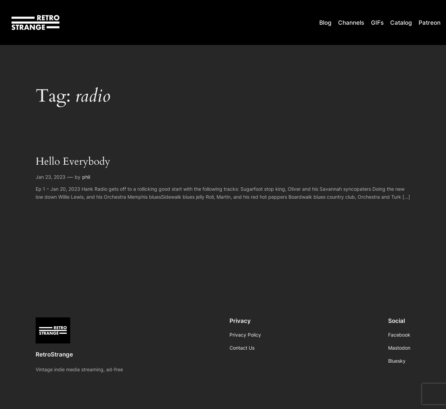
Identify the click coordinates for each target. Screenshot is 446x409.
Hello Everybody (73, 162)
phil (86, 177)
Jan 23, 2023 (50, 177)
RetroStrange (54, 354)
